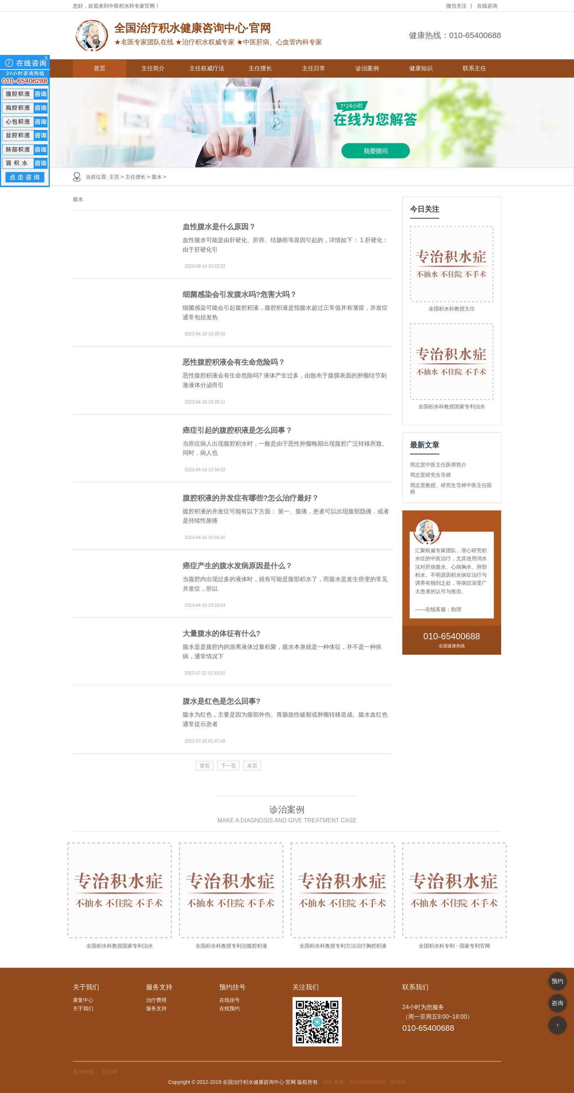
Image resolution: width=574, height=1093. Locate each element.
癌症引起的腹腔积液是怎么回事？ (237, 430)
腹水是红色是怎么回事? (221, 701)
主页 (114, 177)
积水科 (110, 1072)
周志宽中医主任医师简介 (438, 465)
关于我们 (83, 1008)
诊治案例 (367, 68)
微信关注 (456, 6)
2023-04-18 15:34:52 (204, 469)
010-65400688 (475, 35)
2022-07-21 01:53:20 (204, 673)
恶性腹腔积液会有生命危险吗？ (234, 362)
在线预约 (229, 1008)
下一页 (228, 766)
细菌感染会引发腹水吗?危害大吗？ (240, 294)
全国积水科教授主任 (452, 309)
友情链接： (85, 1072)
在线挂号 (229, 1000)
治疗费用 (156, 1000)
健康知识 (421, 68)
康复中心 (83, 1000)
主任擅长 (260, 68)
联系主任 (474, 68)
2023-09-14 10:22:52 (204, 266)
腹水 (157, 177)
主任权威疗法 (206, 68)
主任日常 (313, 68)
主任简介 (153, 68)
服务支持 (156, 1008)
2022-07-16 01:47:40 (204, 741)
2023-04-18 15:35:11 (204, 402)
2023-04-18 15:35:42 (204, 334)
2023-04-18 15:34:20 (204, 537)
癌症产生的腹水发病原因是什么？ (237, 566)
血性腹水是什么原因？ (219, 227)
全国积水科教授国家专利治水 (451, 406)
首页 (99, 68)
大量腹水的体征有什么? (221, 633)
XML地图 (333, 1082)
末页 (252, 766)
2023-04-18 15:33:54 (204, 605)
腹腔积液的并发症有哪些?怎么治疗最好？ (251, 498)
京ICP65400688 (367, 1082)
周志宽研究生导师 (430, 475)
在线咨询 (487, 6)
